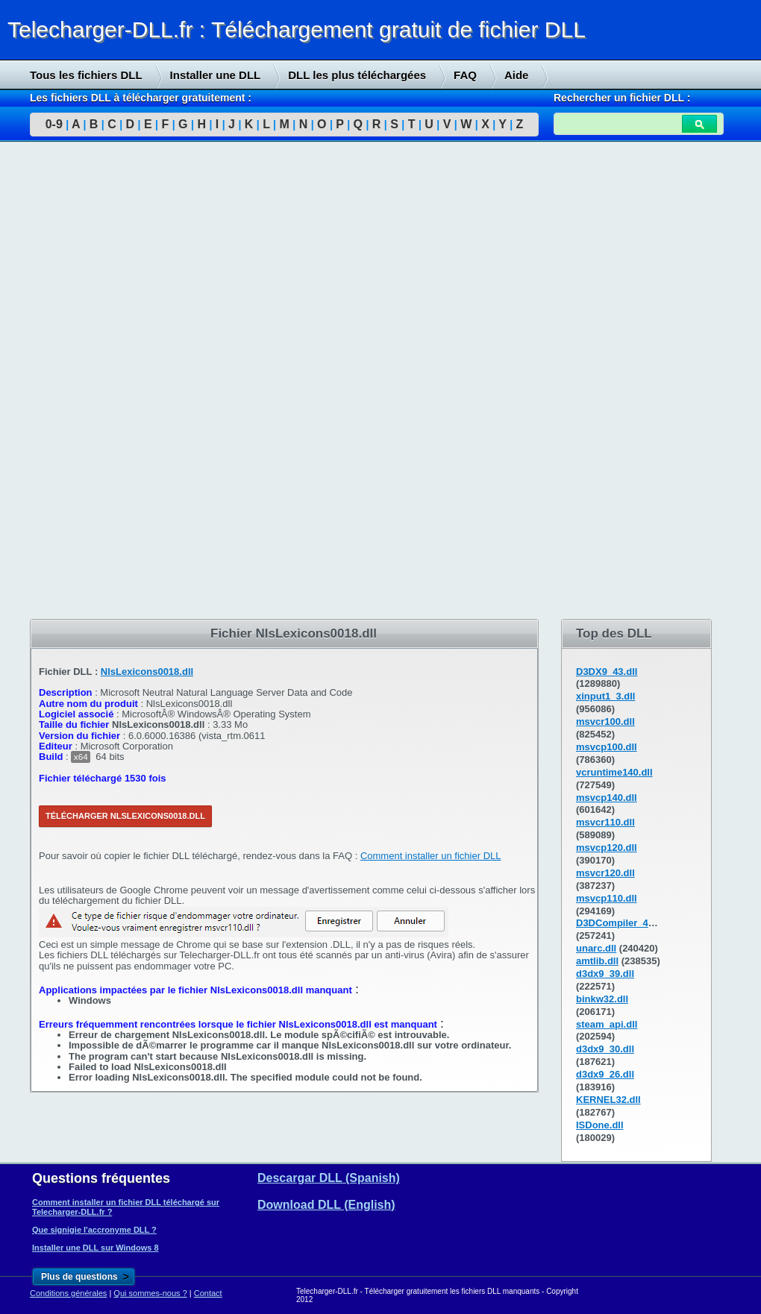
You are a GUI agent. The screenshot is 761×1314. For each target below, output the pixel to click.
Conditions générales (68, 1293)
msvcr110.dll (605, 822)
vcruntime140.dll (614, 772)
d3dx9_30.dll (605, 1048)
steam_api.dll (606, 1024)
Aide (516, 75)
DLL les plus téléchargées (357, 75)
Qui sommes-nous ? (150, 1293)
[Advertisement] (112, 381)
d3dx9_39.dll (605, 973)
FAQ (465, 75)
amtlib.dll (597, 960)
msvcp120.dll (606, 847)
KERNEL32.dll (608, 1099)
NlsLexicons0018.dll (147, 671)
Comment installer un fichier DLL (430, 855)
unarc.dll (596, 948)
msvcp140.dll (606, 797)
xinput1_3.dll (605, 696)
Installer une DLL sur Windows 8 (95, 1247)
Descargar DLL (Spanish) (328, 1178)
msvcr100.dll (605, 721)
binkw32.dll (602, 999)
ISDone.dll (600, 1125)
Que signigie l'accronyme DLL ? (94, 1229)
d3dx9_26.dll (605, 1074)
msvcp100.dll (606, 746)
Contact (208, 1293)
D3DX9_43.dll (606, 671)
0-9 (54, 124)
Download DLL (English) (326, 1204)
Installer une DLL (215, 75)
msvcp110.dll (606, 898)
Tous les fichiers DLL (86, 75)
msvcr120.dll (605, 872)
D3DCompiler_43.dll (622, 922)
